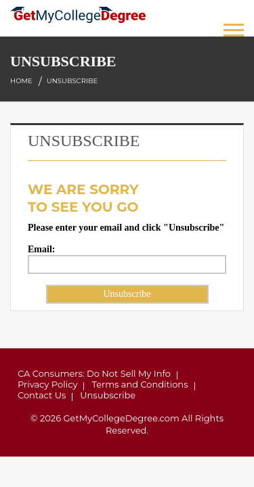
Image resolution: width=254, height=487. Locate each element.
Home (21, 80)
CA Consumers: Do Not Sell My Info (94, 373)
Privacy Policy (47, 384)
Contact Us (42, 395)
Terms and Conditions (139, 384)
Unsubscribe (107, 395)
